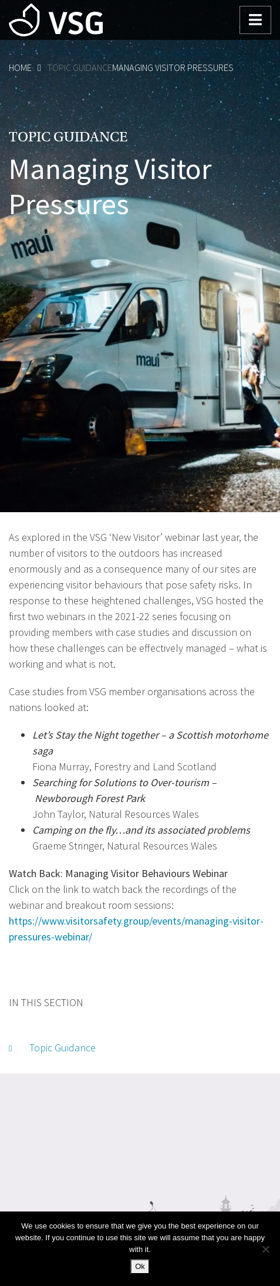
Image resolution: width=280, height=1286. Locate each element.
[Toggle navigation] (255, 20)
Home (20, 67)
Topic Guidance (79, 67)
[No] (265, 1249)
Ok (140, 1266)
